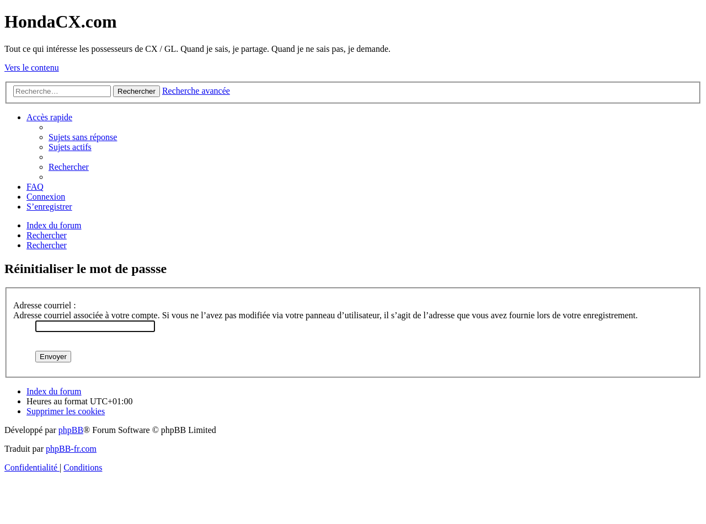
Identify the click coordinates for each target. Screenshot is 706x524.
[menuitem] (83, 137)
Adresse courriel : (44, 305)
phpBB (70, 430)
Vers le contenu (31, 67)
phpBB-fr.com (71, 448)
